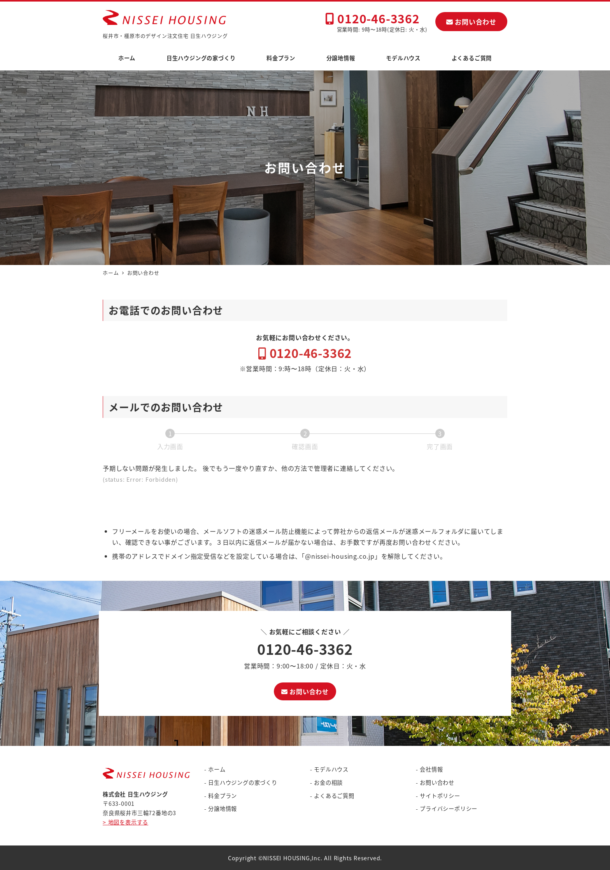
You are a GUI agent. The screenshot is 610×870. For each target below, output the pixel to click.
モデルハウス (331, 769)
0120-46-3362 (372, 18)
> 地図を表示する (125, 822)
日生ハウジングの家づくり (242, 782)
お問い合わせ (471, 21)
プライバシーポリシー (448, 808)
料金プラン (222, 796)
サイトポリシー (440, 796)
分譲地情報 (222, 808)
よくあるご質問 (334, 796)
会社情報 (431, 769)
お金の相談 (328, 782)
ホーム (216, 769)
